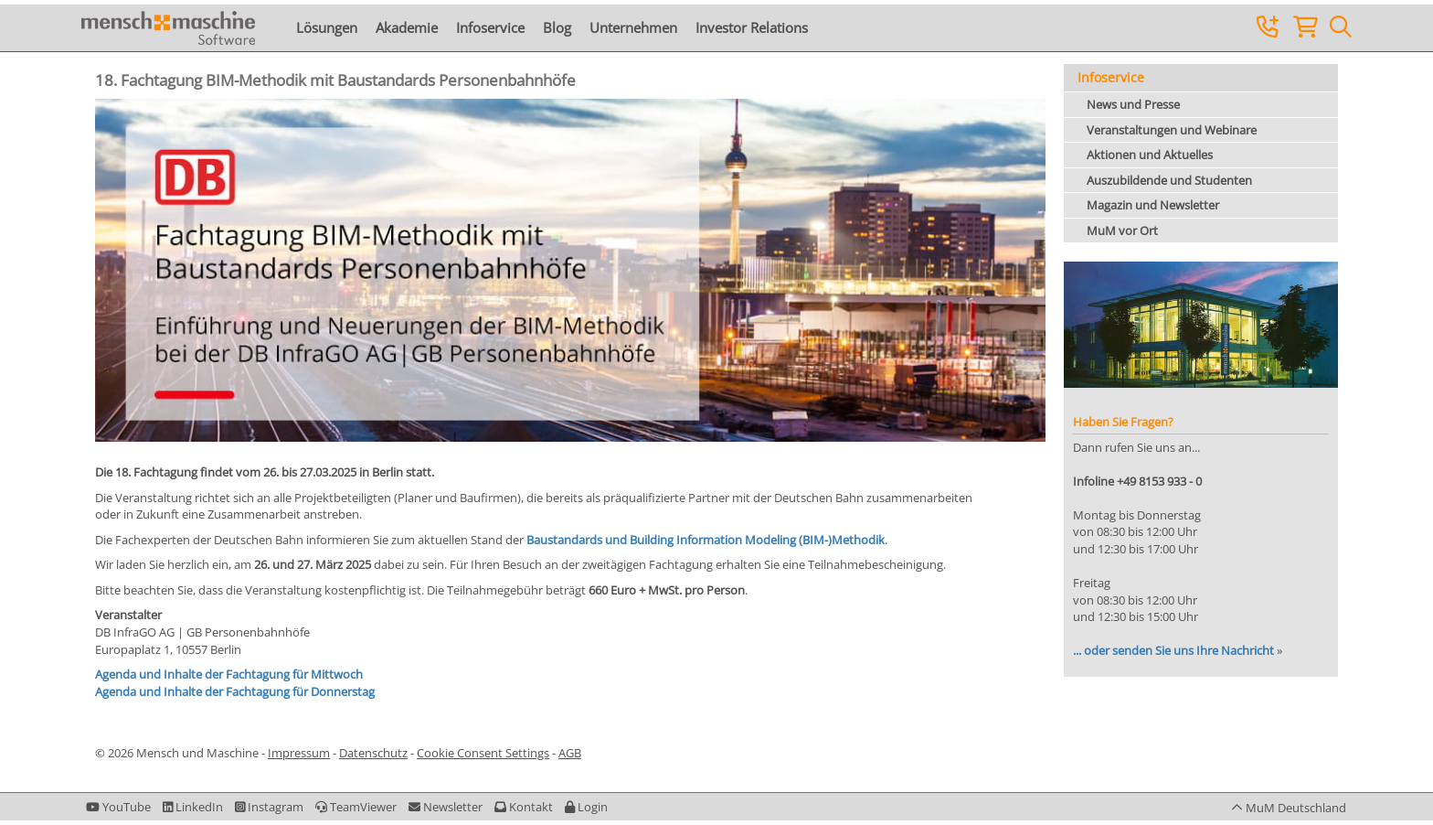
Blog (557, 27)
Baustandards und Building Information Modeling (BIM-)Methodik (705, 539)
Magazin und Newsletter (1153, 205)
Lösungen (326, 27)
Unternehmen (633, 27)
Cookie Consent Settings (483, 753)
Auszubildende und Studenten (1169, 180)
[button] (586, 806)
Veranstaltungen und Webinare (1172, 130)
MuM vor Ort (1122, 230)
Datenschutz (373, 753)
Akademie (407, 27)
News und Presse (1133, 104)
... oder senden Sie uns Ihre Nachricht (1173, 650)
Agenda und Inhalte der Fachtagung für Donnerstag (235, 691)
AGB (569, 753)
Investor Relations (751, 27)
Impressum (299, 753)
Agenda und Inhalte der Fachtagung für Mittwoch (229, 674)
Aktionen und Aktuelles (1150, 154)
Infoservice (490, 27)
